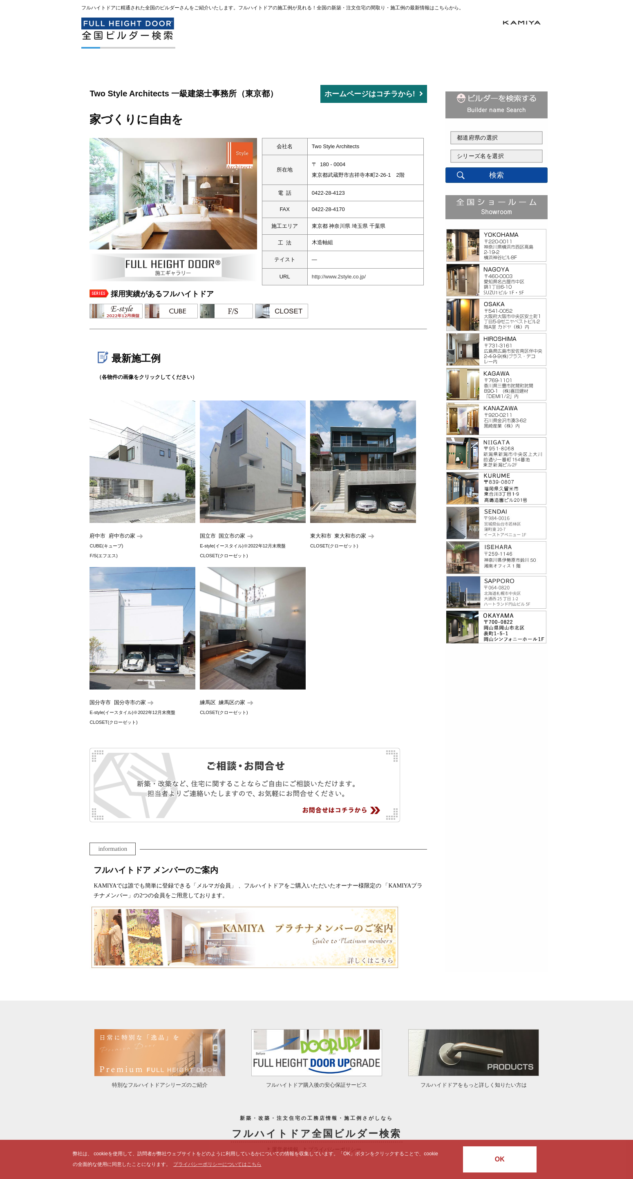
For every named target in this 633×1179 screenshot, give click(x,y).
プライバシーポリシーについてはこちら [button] (217, 1164)
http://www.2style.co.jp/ (339, 277)
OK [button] (500, 1159)
